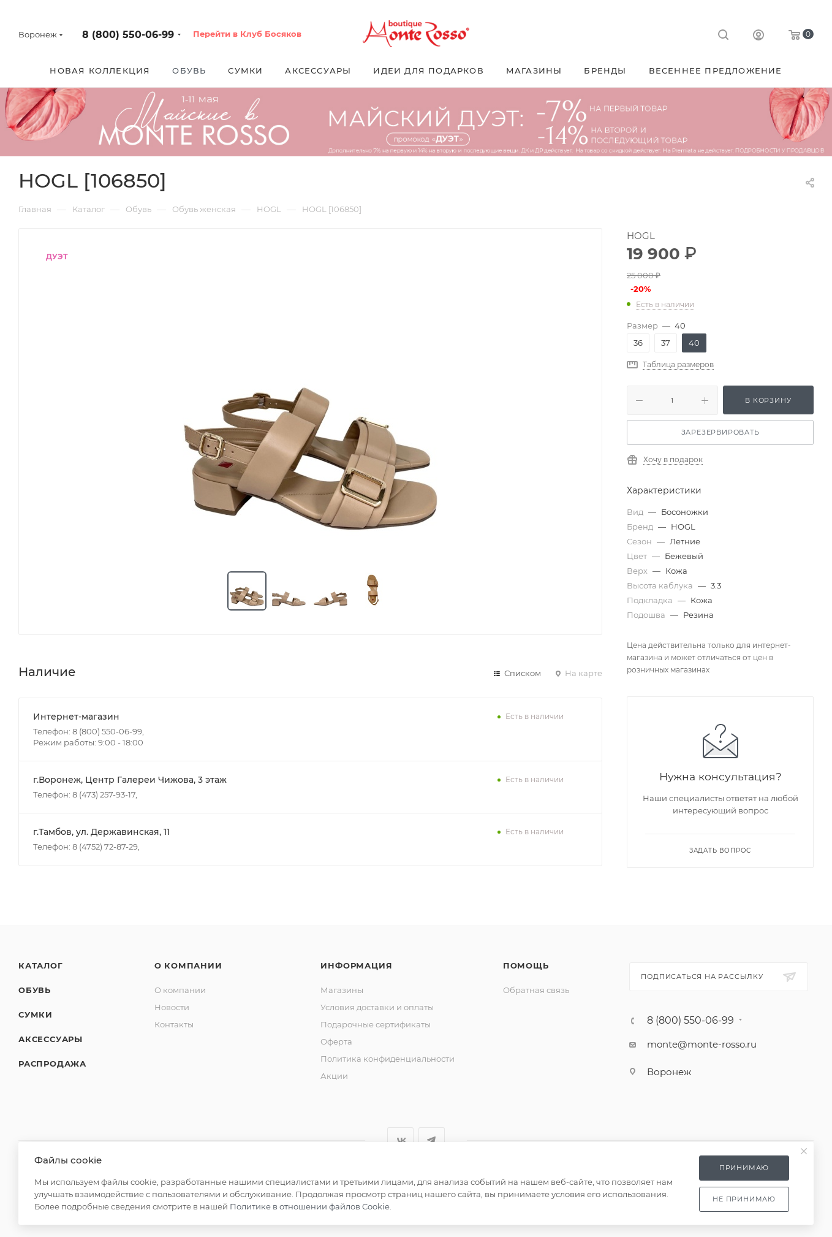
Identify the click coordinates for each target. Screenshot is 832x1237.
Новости (171, 1007)
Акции (334, 1076)
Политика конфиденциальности (387, 1059)
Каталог (40, 965)
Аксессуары (50, 1039)
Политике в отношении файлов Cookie (310, 1206)
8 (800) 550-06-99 (128, 34)
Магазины (341, 990)
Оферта (336, 1041)
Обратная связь (536, 990)
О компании (188, 965)
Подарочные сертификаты (375, 1024)
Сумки (35, 1014)
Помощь (526, 965)
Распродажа (52, 1063)
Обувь (34, 990)
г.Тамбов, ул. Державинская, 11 (101, 831)
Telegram (431, 1140)
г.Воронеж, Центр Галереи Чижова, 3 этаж (130, 779)
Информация (356, 965)
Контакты (174, 1024)
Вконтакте (400, 1140)
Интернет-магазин (76, 716)
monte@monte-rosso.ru (702, 1044)
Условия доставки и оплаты (377, 1007)
